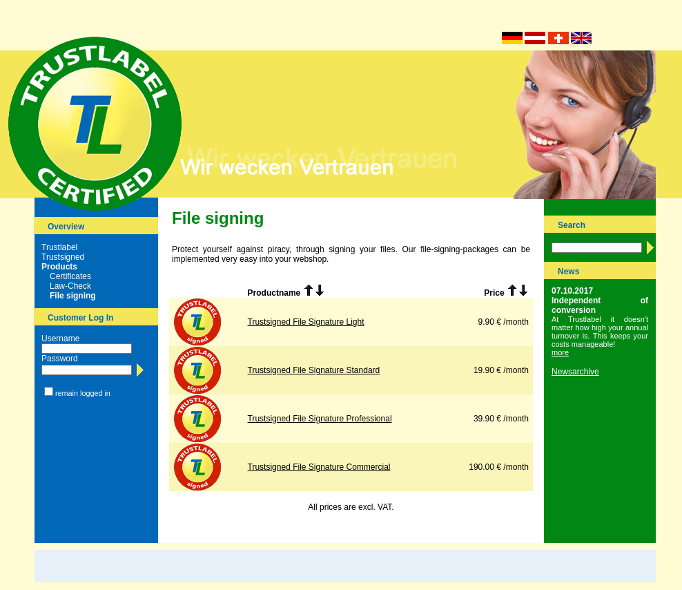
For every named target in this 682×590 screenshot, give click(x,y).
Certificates (70, 276)
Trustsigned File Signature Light (306, 322)
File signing (73, 296)
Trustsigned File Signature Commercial (319, 467)
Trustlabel (59, 247)
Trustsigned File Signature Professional (320, 419)
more (560, 352)
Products (59, 267)
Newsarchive (575, 372)
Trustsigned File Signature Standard (314, 370)
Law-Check (70, 286)
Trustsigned (62, 257)
